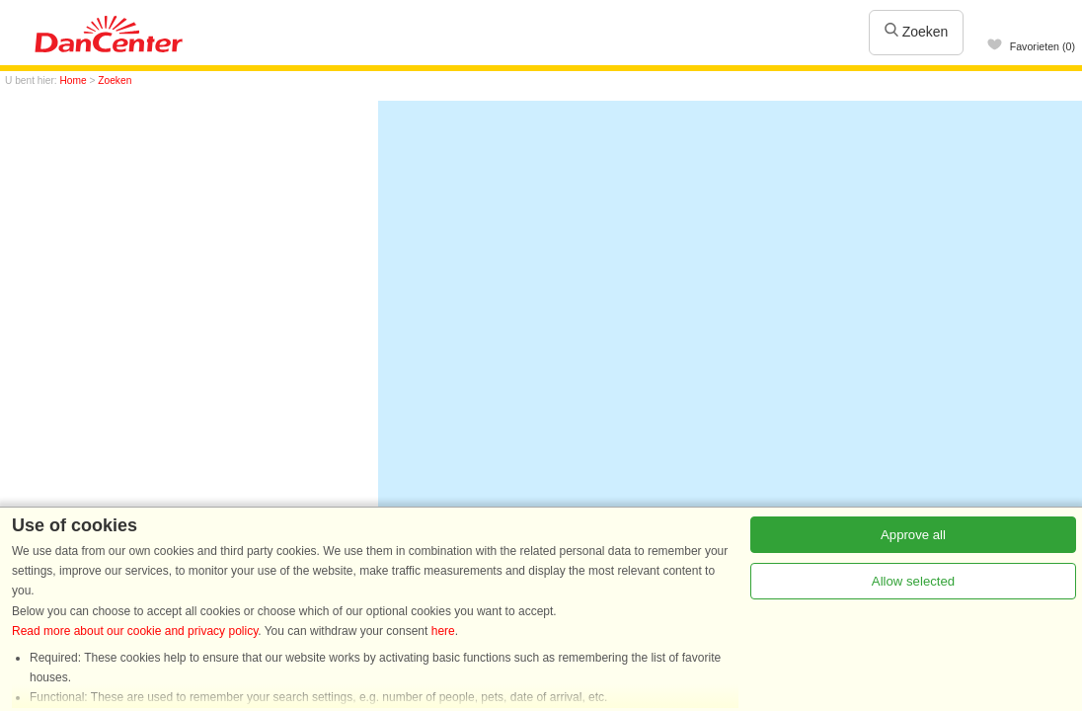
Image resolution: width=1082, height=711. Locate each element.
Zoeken (917, 32)
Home (73, 80)
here (443, 634)
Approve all (913, 537)
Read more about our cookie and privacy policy (135, 634)
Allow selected (913, 584)
